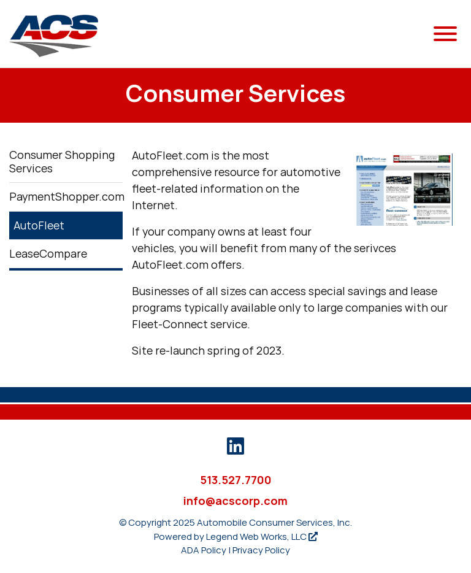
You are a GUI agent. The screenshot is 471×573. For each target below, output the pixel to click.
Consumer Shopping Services (62, 161)
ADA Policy (203, 550)
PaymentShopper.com (66, 197)
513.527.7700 (236, 480)
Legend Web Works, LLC (262, 536)
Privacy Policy (261, 550)
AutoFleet (38, 225)
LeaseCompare (48, 254)
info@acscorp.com (235, 501)
